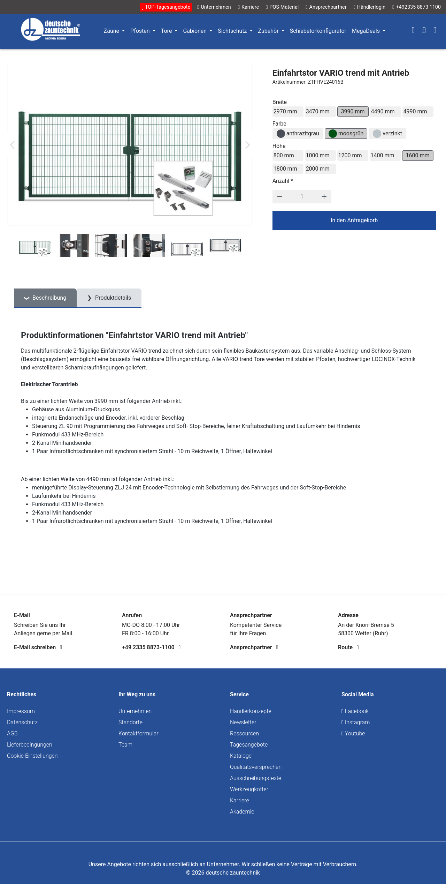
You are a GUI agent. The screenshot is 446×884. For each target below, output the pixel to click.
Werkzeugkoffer (249, 789)
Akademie (242, 811)
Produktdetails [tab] (112, 297)
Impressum (21, 711)
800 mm (284, 155)
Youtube (353, 733)
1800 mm (285, 168)
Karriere (239, 800)
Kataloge (241, 755)
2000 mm (318, 168)
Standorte (130, 722)
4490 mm (383, 111)
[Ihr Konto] (413, 30)
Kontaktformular (138, 733)
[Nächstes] (248, 145)
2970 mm (285, 111)
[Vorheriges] (12, 145)
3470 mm (318, 111)
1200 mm (350, 155)
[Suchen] (424, 30)
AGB (12, 733)
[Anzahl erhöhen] (324, 196)
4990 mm (415, 111)
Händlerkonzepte (250, 711)
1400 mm (382, 155)
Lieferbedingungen (29, 744)
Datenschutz (22, 722)
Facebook (355, 711)
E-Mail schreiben (38, 647)
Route (348, 647)
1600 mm (418, 155)
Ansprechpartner (254, 647)
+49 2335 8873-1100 (151, 647)
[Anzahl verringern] (279, 196)
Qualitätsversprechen (256, 767)
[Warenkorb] (435, 30)
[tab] (45, 298)
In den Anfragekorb (354, 220)
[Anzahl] (301, 196)
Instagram (355, 722)
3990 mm (353, 111)
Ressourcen (244, 733)
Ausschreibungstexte (255, 778)
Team (125, 744)
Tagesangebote (249, 744)
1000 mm (318, 155)
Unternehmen (135, 711)
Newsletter (243, 722)
